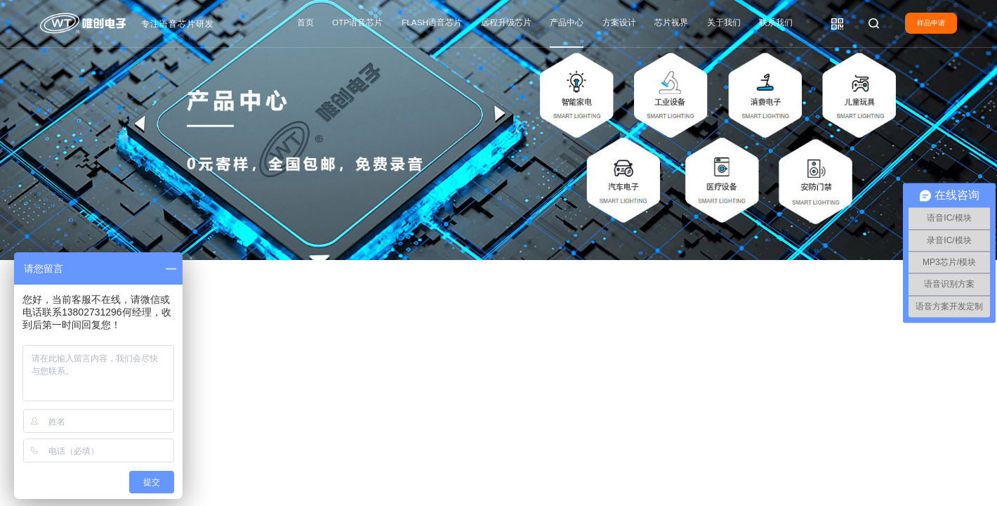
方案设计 (619, 22)
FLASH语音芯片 (432, 22)
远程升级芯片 (506, 22)
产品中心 (566, 22)
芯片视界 (671, 22)
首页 (305, 22)
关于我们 (724, 22)
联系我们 (776, 22)
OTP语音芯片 (357, 22)
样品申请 (931, 23)
